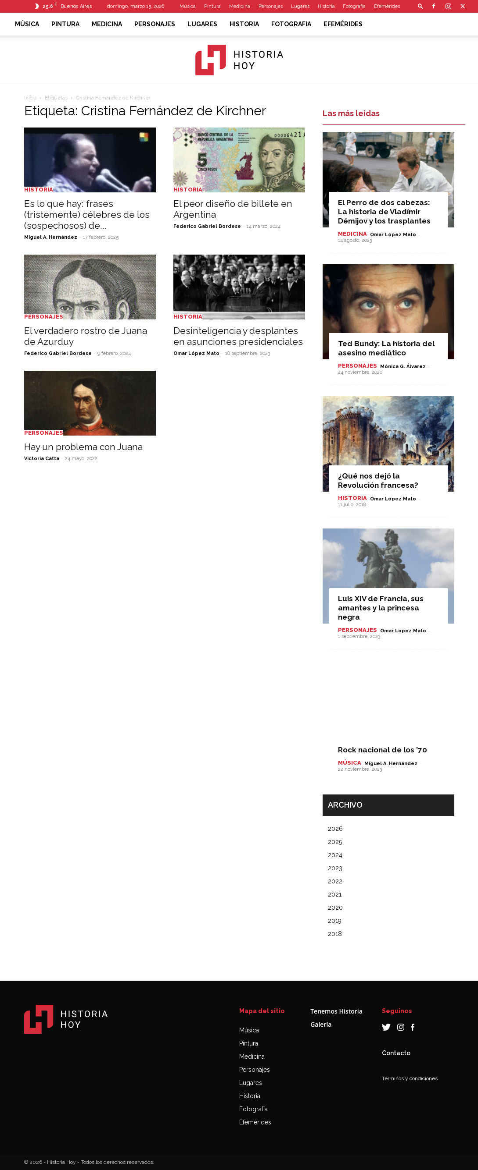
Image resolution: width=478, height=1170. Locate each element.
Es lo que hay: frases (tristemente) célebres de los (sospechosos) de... (87, 214)
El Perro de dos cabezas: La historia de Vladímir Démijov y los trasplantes (384, 211)
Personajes (271, 6)
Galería (320, 1024)
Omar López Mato (196, 353)
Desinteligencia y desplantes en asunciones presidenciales (238, 336)
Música (188, 6)
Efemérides (387, 6)
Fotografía (253, 1109)
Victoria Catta (41, 458)
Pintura (212, 6)
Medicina (239, 6)
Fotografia (354, 6)
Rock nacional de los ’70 (382, 749)
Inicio (30, 98)
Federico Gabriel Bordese (207, 226)
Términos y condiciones (410, 1078)
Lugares (300, 6)
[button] (420, 6)
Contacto (396, 1053)
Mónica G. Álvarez (403, 366)
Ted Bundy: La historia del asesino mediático (386, 348)
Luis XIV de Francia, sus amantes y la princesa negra (381, 607)
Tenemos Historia (336, 1011)
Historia (326, 6)
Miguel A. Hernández (50, 237)
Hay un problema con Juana (83, 446)
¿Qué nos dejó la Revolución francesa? (378, 480)
